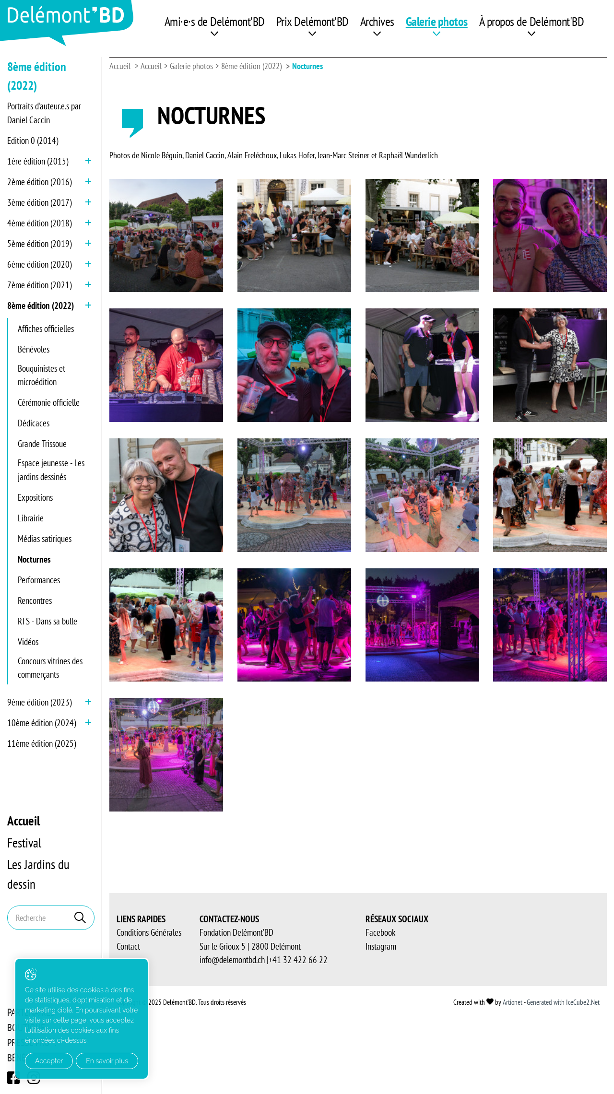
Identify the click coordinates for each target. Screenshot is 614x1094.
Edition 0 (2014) (32, 140)
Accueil (23, 820)
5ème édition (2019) (39, 243)
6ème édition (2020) (39, 264)
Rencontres (35, 600)
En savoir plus (107, 1061)
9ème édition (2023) (39, 702)
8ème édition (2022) (40, 305)
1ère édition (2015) (37, 161)
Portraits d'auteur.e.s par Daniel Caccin (44, 113)
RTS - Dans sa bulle (47, 621)
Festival (24, 843)
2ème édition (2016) (39, 182)
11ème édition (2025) (41, 743)
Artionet (512, 1002)
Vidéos (28, 641)
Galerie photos (437, 21)
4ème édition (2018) (39, 223)
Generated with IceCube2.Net (563, 1002)
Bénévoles (33, 349)
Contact (128, 946)
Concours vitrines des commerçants (50, 668)
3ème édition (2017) (39, 202)
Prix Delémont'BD (312, 21)
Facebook (380, 932)
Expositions (35, 497)
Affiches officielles (46, 328)
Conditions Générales (149, 932)
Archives (377, 21)
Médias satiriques (44, 538)
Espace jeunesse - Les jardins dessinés (51, 469)
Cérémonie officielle (49, 402)
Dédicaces (33, 423)
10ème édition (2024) (41, 723)
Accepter (49, 1061)
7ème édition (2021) (39, 285)
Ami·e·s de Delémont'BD (215, 21)
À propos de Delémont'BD (531, 21)
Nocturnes (34, 559)
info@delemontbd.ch (232, 959)
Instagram (381, 946)
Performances (39, 580)
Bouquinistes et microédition (41, 375)
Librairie (31, 518)
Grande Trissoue (42, 443)
